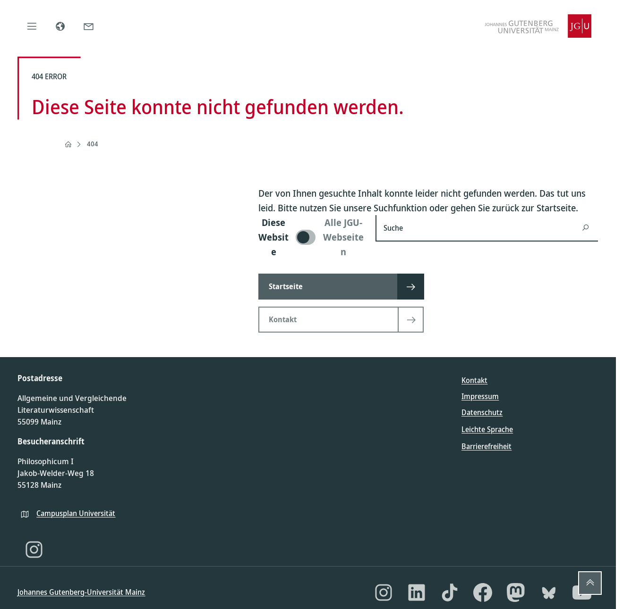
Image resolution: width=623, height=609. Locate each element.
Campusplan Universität (75, 513)
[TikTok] (449, 592)
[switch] (311, 237)
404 (92, 143)
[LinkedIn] (416, 592)
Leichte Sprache (487, 429)
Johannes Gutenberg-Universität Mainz (81, 592)
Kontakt (474, 380)
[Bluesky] (548, 592)
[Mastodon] (515, 592)
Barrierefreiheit (486, 446)
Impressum (480, 396)
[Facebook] (482, 592)
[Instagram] (34, 549)
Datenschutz (482, 412)
